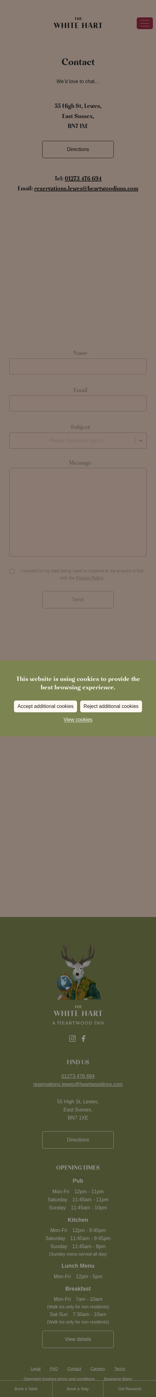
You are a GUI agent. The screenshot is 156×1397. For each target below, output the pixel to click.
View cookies (77, 719)
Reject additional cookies (111, 706)
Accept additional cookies (45, 706)
